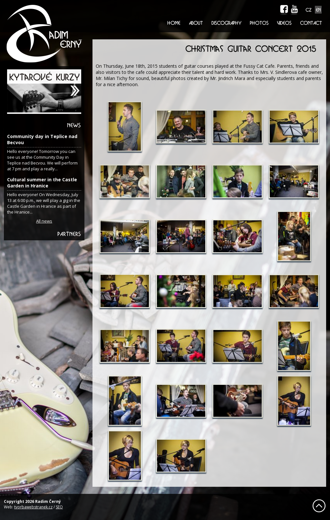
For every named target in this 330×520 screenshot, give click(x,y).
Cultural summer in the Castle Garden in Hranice (42, 182)
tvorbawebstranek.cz (33, 507)
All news (44, 221)
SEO (59, 507)
